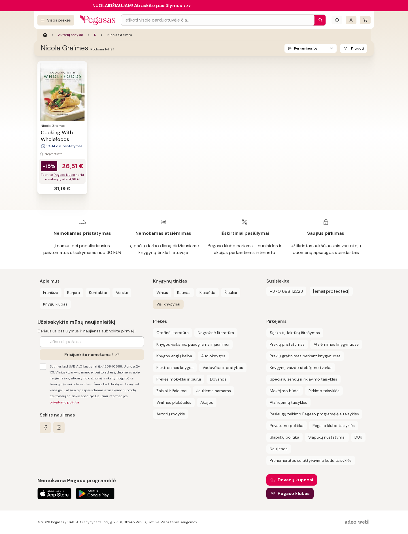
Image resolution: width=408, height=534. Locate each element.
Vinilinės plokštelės (173, 402)
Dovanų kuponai (295, 480)
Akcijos (206, 402)
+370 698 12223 (286, 291)
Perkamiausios (305, 48)
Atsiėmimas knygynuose (336, 344)
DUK (358, 437)
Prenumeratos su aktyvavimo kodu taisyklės (311, 460)
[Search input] (217, 20)
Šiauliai (230, 292)
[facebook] (45, 427)
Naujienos (279, 448)
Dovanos (218, 379)
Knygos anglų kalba (174, 355)
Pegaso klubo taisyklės (334, 425)
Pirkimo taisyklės (324, 390)
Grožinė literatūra (172, 332)
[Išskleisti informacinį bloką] (337, 20)
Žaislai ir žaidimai (171, 390)
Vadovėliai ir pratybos (223, 367)
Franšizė (50, 292)
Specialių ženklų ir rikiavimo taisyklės (303, 379)
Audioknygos (213, 355)
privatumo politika (64, 402)
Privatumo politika (286, 425)
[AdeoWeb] (357, 522)
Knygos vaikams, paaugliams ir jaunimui (192, 344)
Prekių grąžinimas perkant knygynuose (305, 355)
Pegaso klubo (64, 174)
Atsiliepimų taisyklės (288, 402)
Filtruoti (357, 48)
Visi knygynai (168, 304)
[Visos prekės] (55, 20)
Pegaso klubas (294, 493)
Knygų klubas (55, 304)
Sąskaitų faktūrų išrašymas (295, 332)
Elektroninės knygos (175, 367)
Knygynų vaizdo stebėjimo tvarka (301, 367)
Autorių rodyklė (70, 35)
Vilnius (162, 292)
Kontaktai (98, 292)
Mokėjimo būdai (284, 390)
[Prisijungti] (351, 20)
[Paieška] (319, 20)
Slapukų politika (284, 437)
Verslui (122, 292)
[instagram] (59, 427)
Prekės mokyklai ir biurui (178, 379)
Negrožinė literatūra (216, 332)
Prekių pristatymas (287, 344)
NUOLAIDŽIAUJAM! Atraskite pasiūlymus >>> (141, 5)
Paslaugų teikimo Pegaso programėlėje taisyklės (314, 413)
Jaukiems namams (213, 390)
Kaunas (183, 292)
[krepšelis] (365, 20)
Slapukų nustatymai (326, 437)
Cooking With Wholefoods (57, 136)
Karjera (73, 292)
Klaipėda (207, 292)
